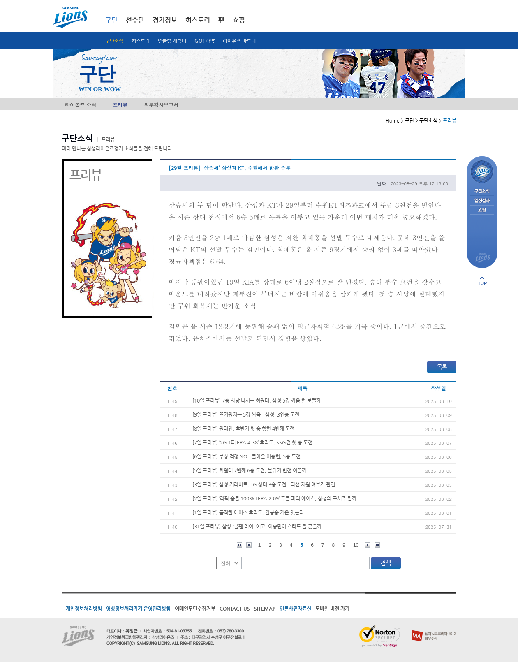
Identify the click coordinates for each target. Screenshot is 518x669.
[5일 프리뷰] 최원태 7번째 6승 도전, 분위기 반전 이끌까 (249, 470)
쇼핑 (239, 20)
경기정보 (165, 20)
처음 (239, 545)
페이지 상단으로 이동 (482, 281)
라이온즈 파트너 (239, 41)
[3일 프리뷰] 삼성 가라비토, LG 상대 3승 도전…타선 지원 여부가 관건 (263, 484)
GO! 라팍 (204, 41)
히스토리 (141, 41)
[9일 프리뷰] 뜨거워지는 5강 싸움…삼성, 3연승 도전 (245, 414)
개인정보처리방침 (84, 608)
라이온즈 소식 (80, 104)
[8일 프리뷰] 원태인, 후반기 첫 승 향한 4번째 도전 (243, 428)
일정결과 (482, 201)
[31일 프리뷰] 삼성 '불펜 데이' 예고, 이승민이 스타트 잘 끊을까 (256, 526)
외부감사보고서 (161, 104)
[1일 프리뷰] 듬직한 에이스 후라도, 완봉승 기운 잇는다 (248, 512)
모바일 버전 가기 (332, 608)
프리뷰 (120, 104)
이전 (249, 545)
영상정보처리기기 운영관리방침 (138, 608)
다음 (367, 545)
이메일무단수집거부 (195, 608)
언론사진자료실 (295, 608)
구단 (111, 20)
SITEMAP (264, 608)
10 (355, 545)
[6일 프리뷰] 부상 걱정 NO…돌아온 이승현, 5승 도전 (246, 456)
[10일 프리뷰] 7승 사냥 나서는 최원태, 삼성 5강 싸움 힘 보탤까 (256, 400)
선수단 (135, 20)
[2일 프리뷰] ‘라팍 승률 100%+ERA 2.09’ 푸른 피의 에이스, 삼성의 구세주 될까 (274, 498)
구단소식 (114, 41)
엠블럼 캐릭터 (172, 41)
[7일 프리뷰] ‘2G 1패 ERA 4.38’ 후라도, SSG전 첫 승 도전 (252, 442)
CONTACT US (235, 608)
